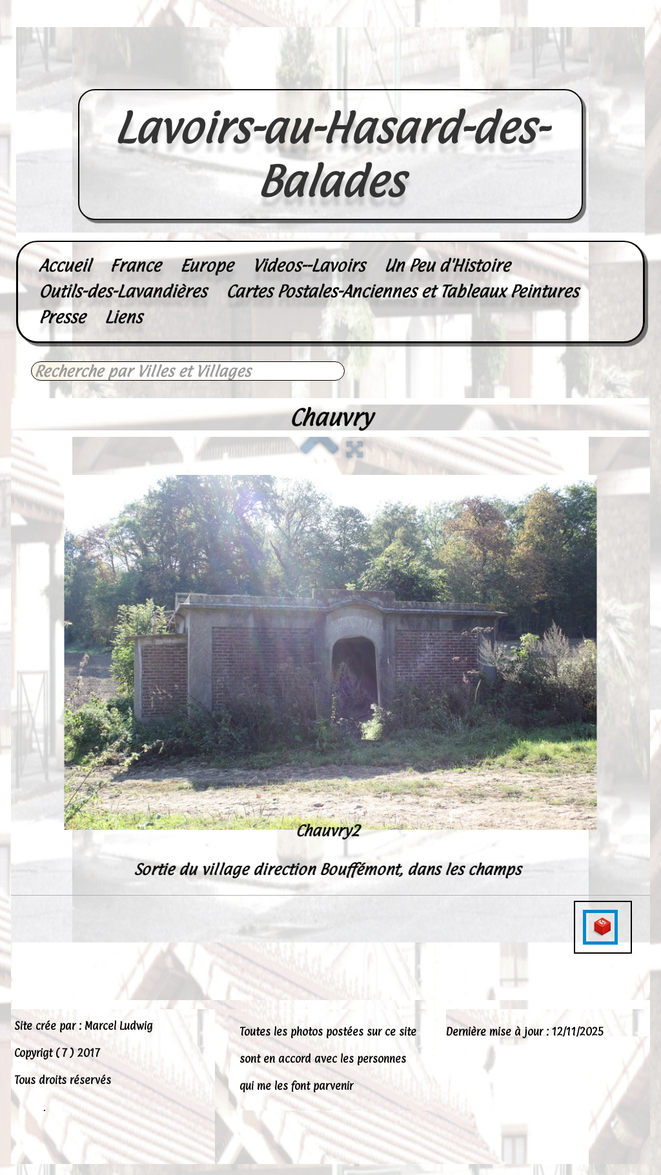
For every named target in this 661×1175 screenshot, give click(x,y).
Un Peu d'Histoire (447, 266)
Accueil (64, 266)
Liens (123, 317)
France (135, 266)
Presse (62, 317)
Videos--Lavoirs (308, 266)
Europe (206, 266)
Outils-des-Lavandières (123, 291)
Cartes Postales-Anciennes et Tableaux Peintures (402, 291)
